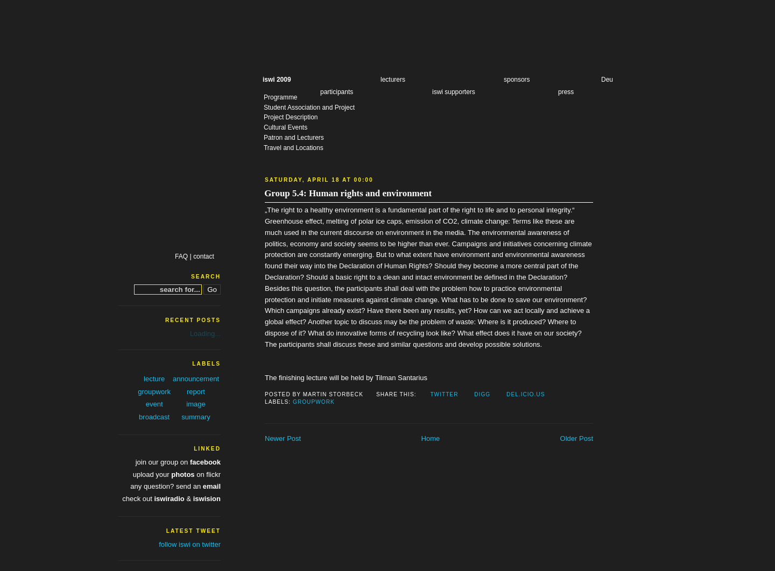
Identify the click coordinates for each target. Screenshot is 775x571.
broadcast (154, 417)
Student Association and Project (309, 107)
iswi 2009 (277, 79)
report (196, 392)
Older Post (576, 438)
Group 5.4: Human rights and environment (348, 193)
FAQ (181, 256)
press (566, 92)
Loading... (205, 334)
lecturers (393, 79)
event (154, 404)
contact (203, 256)
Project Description (291, 117)
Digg (482, 394)
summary (195, 417)
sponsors (517, 79)
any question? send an (175, 486)
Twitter (444, 394)
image (195, 404)
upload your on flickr (177, 474)
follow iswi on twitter (190, 544)
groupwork (314, 402)
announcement (196, 379)
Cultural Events (285, 127)
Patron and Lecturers (294, 137)
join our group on (178, 462)
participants (336, 92)
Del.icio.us (525, 394)
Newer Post (283, 438)
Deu (607, 79)
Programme (281, 97)
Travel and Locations (293, 148)
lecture (154, 379)
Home (430, 438)
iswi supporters (453, 92)
